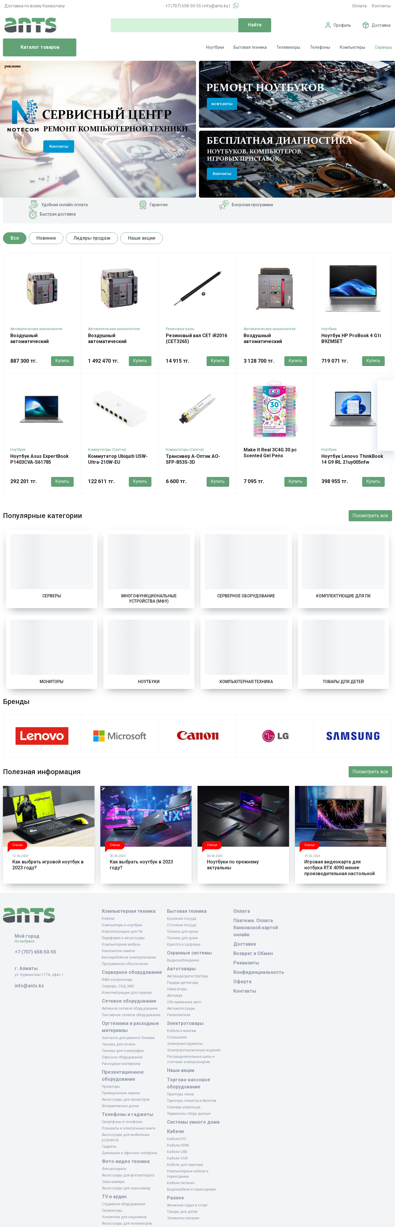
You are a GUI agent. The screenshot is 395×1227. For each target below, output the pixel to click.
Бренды (16, 701)
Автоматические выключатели (36, 329)
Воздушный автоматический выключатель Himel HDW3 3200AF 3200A (118, 344)
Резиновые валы (180, 329)
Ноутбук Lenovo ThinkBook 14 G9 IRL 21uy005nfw (352, 459)
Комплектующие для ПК (343, 596)
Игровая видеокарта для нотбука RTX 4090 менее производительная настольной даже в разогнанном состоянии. (339, 873)
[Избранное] (386, 407)
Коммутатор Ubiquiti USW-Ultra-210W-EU (118, 459)
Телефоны (320, 47)
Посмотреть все (370, 515)
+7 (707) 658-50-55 (183, 6)
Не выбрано (27, 941)
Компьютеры (352, 47)
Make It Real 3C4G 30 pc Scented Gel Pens (270, 452)
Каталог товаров (34, 47)
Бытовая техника (250, 47)
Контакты (381, 6)
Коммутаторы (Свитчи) (107, 450)
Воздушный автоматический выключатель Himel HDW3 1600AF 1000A (40, 344)
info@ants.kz (216, 6)
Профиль (342, 25)
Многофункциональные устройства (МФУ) (149, 599)
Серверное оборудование (246, 596)
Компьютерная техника (246, 681)
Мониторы (51, 681)
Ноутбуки (215, 47)
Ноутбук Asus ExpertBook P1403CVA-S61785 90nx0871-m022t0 (39, 462)
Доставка (381, 25)
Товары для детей (343, 681)
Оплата (359, 6)
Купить (62, 360)
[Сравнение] (386, 424)
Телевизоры (288, 47)
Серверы (383, 47)
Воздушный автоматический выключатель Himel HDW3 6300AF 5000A (273, 344)
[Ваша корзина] (386, 389)
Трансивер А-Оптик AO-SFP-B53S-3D (193, 459)
